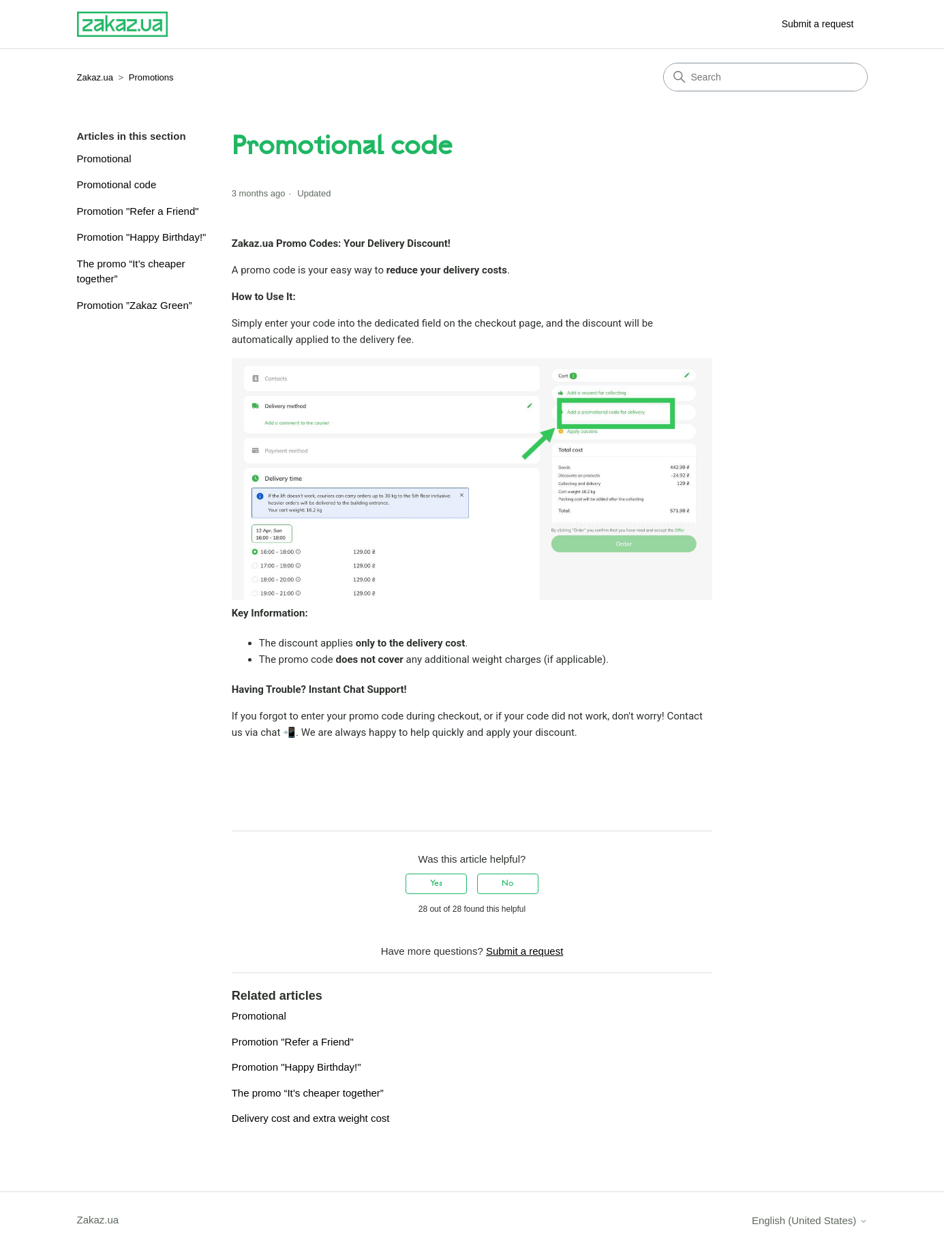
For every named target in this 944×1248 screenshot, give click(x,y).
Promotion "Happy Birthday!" (142, 237)
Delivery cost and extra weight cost (311, 1118)
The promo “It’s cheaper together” (131, 271)
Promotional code (117, 184)
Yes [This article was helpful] (436, 884)
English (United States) (810, 1220)
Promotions (151, 77)
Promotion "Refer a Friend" (138, 211)
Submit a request (818, 23)
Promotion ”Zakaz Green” (134, 305)
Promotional (104, 158)
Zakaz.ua (95, 77)
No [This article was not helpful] (507, 884)
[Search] (765, 77)
